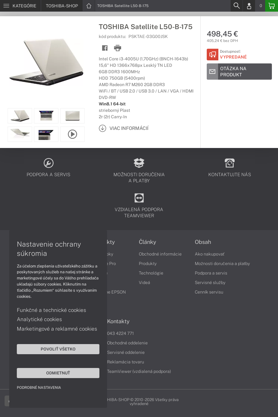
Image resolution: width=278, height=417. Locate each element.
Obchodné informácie (160, 254)
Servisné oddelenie (126, 352)
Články (147, 242)
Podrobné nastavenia (39, 387)
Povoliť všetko (58, 349)
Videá (144, 282)
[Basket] (271, 6)
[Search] (236, 6)
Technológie (151, 273)
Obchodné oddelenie (127, 342)
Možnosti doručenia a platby (222, 263)
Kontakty (118, 321)
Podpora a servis (211, 273)
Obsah (203, 242)
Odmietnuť (58, 372)
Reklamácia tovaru (125, 361)
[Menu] (20, 6)
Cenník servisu (209, 292)
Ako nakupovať (209, 254)
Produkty (148, 263)
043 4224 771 (120, 333)
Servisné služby (210, 282)
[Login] (249, 6)
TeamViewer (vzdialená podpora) (139, 371)
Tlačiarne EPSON (109, 292)
